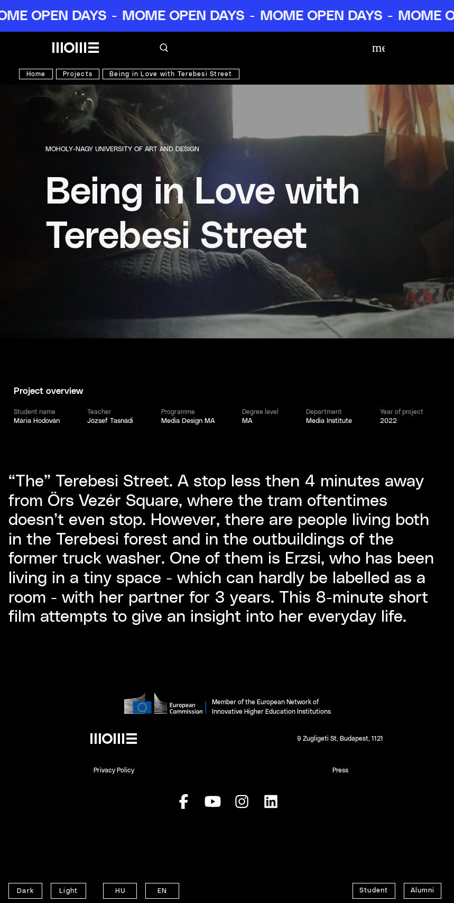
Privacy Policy (114, 770)
